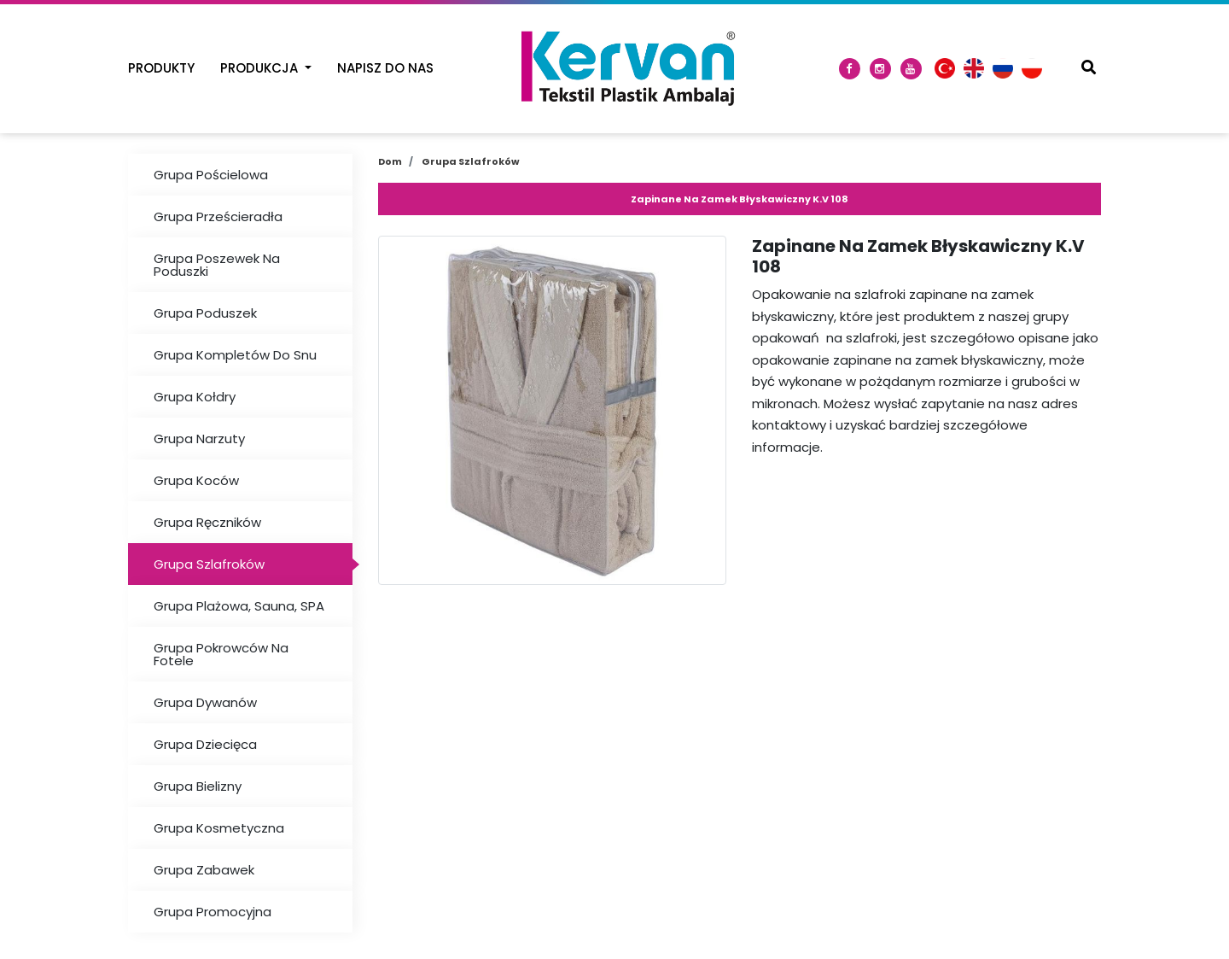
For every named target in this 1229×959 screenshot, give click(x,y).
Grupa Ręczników (207, 522)
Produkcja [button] (260, 68)
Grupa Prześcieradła (218, 216)
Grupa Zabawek (204, 870)
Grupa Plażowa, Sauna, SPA (239, 606)
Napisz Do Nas (385, 68)
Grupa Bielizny (198, 786)
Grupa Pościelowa (211, 175)
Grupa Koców (196, 480)
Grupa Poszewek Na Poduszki (217, 264)
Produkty (161, 68)
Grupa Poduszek (205, 313)
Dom (390, 161)
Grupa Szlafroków (209, 564)
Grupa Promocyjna (212, 912)
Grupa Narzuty (199, 438)
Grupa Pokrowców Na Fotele (221, 654)
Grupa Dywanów (205, 702)
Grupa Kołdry (195, 397)
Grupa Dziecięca (205, 744)
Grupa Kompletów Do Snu (235, 355)
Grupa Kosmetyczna (219, 828)
